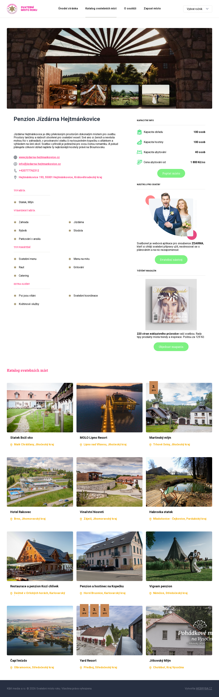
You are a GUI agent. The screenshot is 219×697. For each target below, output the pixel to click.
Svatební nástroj (171, 259)
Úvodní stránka (68, 8)
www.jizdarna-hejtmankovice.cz (39, 157)
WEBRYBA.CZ (204, 688)
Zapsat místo (152, 8)
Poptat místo (171, 173)
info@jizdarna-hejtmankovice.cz (40, 164)
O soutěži (130, 8)
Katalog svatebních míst (101, 8)
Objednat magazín (171, 346)
